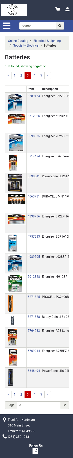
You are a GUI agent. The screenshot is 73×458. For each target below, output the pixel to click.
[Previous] (8, 75)
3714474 (34, 156)
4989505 (34, 257)
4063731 (34, 196)
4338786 (34, 216)
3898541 (34, 176)
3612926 (34, 116)
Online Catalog (18, 41)
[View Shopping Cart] (57, 10)
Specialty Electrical (26, 45)
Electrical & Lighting (47, 41)
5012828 (34, 277)
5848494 (34, 371)
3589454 (34, 96)
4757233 (34, 236)
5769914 (34, 351)
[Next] (47, 75)
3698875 (34, 136)
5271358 (34, 317)
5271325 (34, 297)
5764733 (34, 331)
